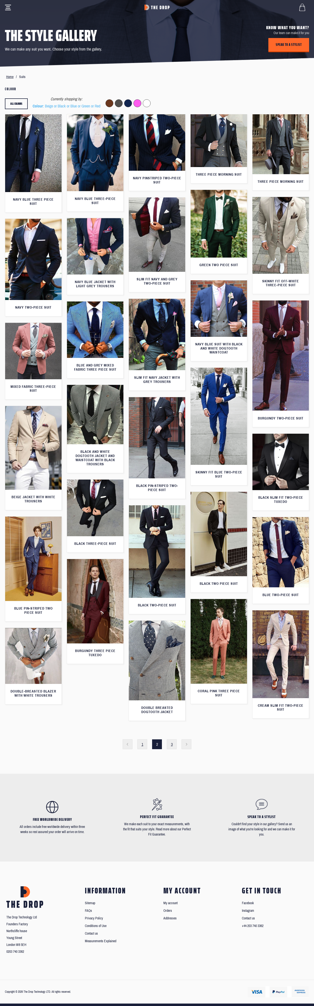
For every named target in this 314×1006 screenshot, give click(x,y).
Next (186, 744)
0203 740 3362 (15, 952)
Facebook (248, 903)
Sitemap (90, 903)
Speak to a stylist (289, 45)
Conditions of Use (95, 926)
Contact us (91, 933)
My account (170, 903)
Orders (167, 911)
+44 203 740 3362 (252, 926)
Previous (127, 744)
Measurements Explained (100, 941)
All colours (16, 103)
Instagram (248, 911)
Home (9, 77)
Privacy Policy (94, 918)
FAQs (88, 911)
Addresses (170, 918)
